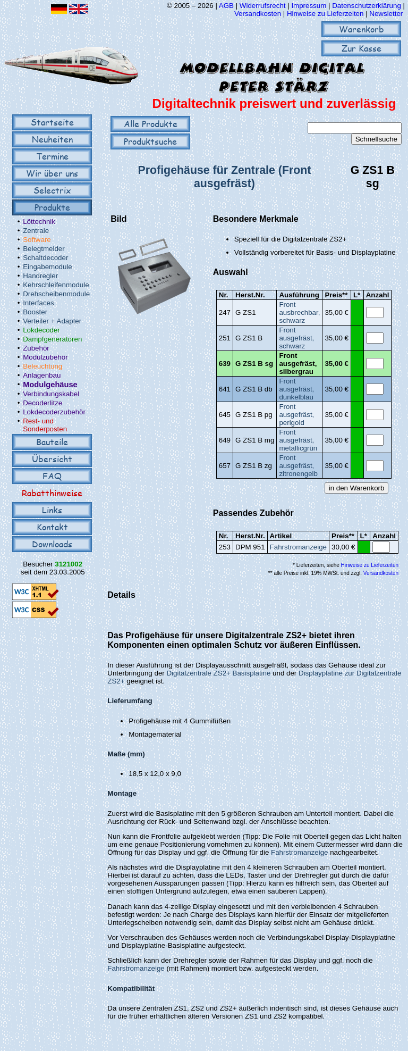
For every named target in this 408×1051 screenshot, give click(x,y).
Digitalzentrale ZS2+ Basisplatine (218, 673)
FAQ (52, 476)
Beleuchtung (42, 366)
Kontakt (52, 527)
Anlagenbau (42, 375)
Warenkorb (361, 29)
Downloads (52, 544)
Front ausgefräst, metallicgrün (298, 440)
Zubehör (36, 348)
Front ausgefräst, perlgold (296, 415)
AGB (226, 6)
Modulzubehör (45, 357)
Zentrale (36, 231)
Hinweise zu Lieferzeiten (325, 14)
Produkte (52, 207)
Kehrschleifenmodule (56, 285)
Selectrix (52, 190)
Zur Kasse (361, 48)
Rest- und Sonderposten (45, 425)
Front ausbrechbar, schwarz (299, 312)
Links (52, 510)
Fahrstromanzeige (298, 547)
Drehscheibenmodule (56, 294)
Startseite (52, 122)
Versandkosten (258, 14)
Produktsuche (150, 141)
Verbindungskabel (51, 394)
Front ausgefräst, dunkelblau (296, 389)
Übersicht (52, 459)
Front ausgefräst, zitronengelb (298, 466)
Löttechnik (39, 222)
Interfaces (38, 303)
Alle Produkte (150, 124)
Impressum (308, 6)
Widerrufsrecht (263, 6)
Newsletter (386, 14)
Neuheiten (52, 139)
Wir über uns (52, 173)
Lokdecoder (41, 330)
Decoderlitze (42, 403)
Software (37, 240)
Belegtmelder (44, 249)
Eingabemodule (47, 267)
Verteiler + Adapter (52, 321)
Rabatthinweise (52, 493)
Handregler (40, 276)
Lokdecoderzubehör (54, 412)
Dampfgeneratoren (52, 339)
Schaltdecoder (45, 258)
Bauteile (52, 442)
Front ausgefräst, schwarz (296, 338)
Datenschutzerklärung (366, 6)
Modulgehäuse (50, 384)
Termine (52, 156)
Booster (35, 312)
